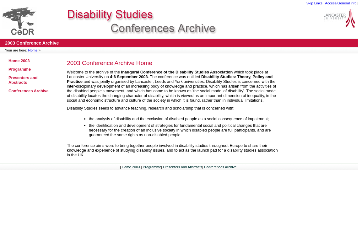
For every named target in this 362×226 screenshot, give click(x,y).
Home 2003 (19, 60)
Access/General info (340, 3)
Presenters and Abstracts (22, 80)
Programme (19, 69)
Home (33, 50)
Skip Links (314, 3)
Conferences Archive (28, 91)
